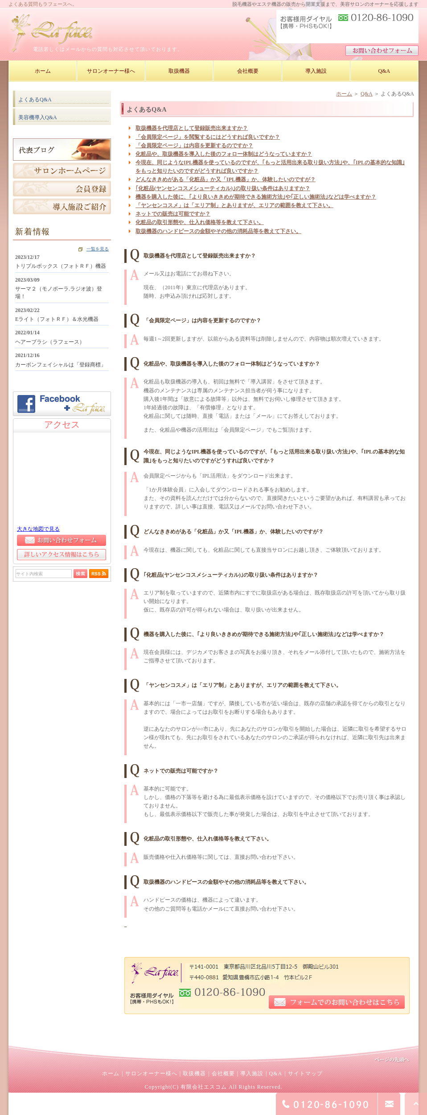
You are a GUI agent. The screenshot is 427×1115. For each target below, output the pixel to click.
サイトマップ (305, 1073)
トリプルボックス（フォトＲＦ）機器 (60, 266)
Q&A (367, 94)
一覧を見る (97, 248)
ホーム (344, 94)
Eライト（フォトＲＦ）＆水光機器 (57, 319)
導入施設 (251, 1073)
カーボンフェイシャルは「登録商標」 (60, 365)
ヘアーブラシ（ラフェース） (50, 342)
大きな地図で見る (38, 529)
